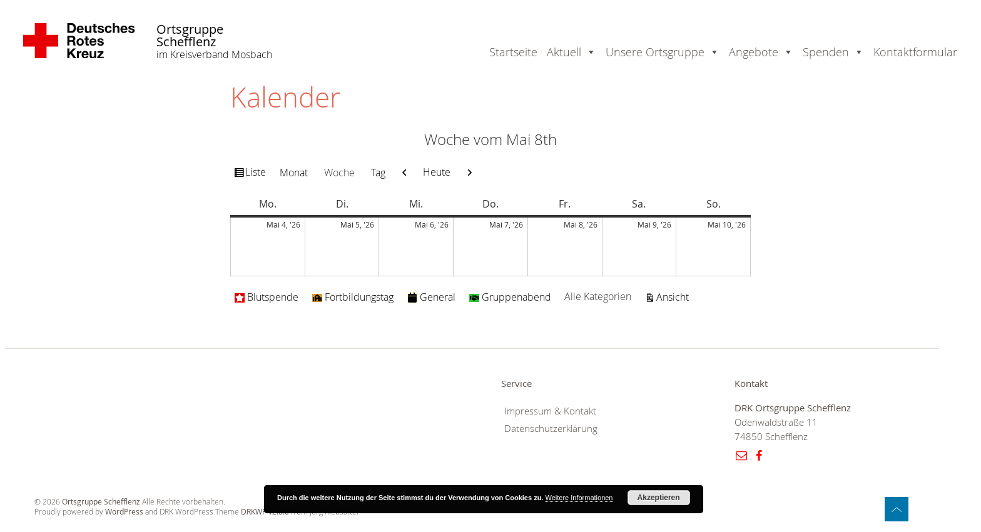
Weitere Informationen (578, 497)
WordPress (124, 511)
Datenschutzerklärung (550, 428)
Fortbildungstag (353, 297)
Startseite (513, 51)
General (431, 297)
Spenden (826, 51)
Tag (378, 172)
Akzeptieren (659, 497)
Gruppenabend (510, 297)
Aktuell (564, 51)
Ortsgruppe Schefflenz (189, 36)
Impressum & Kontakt (550, 411)
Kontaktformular (915, 51)
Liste (257, 174)
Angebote (753, 51)
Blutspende (266, 297)
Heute (436, 172)
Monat (294, 172)
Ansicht (674, 296)
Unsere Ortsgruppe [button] (655, 51)
